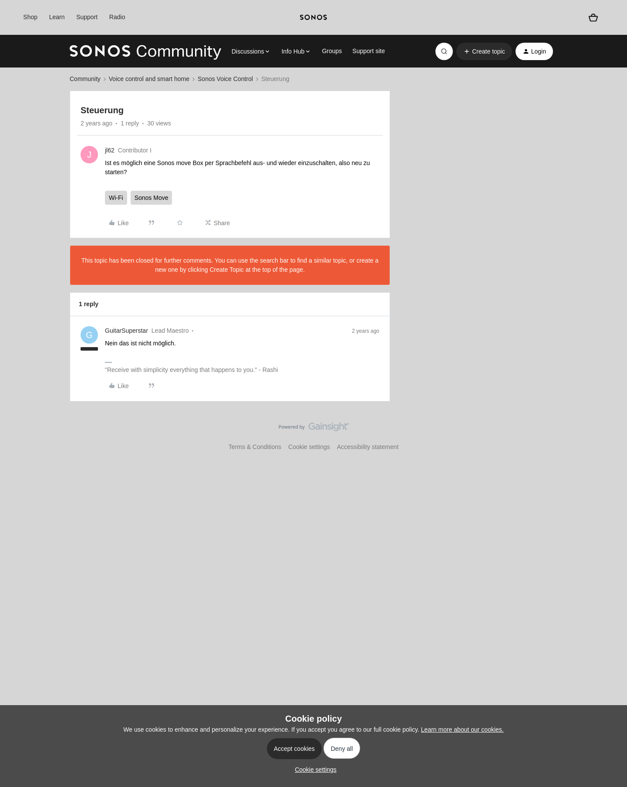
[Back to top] (609, 434)
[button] (484, 51)
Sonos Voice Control (225, 78)
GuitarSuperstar (126, 330)
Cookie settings (309, 446)
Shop (30, 17)
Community (85, 78)
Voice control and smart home (149, 78)
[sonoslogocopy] (313, 17)
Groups (332, 50)
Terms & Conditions (255, 446)
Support (87, 17)
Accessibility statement (368, 446)
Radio (117, 17)
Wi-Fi (116, 197)
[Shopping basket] (593, 17)
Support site (368, 50)
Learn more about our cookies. (462, 729)
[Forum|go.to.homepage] (145, 51)
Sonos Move (152, 197)
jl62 (110, 150)
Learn (57, 17)
